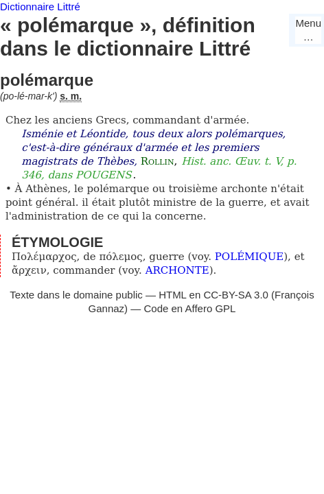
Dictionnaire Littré (40, 6)
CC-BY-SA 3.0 (235, 295)
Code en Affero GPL (189, 308)
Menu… (308, 30)
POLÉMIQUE (249, 256)
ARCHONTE (177, 270)
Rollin (157, 161)
